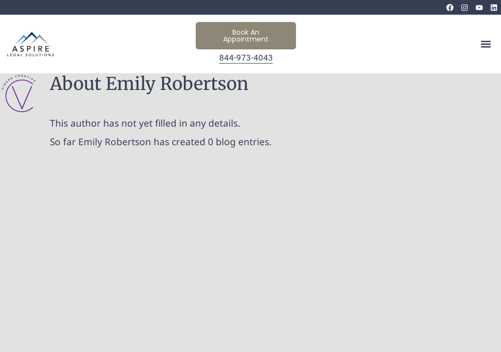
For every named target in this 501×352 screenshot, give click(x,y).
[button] (486, 44)
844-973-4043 (246, 58)
